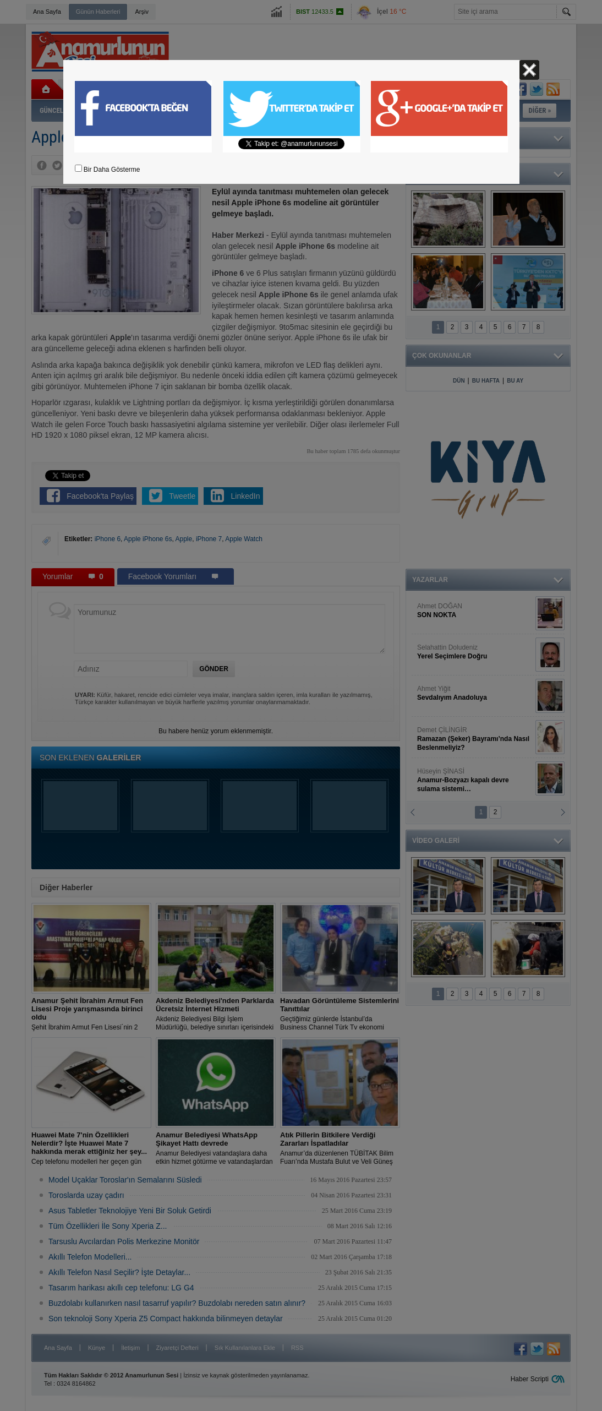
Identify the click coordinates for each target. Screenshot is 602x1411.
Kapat (529, 70)
